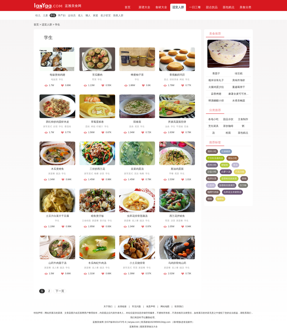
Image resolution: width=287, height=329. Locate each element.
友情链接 (122, 306)
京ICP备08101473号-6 (115, 322)
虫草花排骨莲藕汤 (137, 215)
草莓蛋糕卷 (97, 121)
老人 (80, 15)
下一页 (59, 291)
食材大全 (161, 7)
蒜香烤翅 (216, 93)
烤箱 (182, 79)
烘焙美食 (174, 79)
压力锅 (243, 185)
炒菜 (55, 126)
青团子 (216, 73)
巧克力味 (239, 171)
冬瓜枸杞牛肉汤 (97, 262)
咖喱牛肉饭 (213, 192)
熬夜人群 (118, 15)
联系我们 (179, 306)
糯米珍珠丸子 (216, 80)
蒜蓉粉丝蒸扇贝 (227, 185)
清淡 (136, 173)
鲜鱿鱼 (224, 165)
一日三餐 (195, 7)
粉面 (228, 132)
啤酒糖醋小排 (216, 100)
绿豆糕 (239, 73)
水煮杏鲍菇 (238, 100)
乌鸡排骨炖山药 (177, 262)
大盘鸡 (211, 185)
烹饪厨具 (213, 125)
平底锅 (179, 126)
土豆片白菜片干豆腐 (57, 215)
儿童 (45, 15)
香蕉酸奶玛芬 (177, 74)
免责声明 (150, 306)
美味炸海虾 (238, 80)
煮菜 (137, 126)
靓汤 (58, 173)
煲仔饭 (103, 220)
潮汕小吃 (232, 158)
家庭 (95, 15)
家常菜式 (47, 126)
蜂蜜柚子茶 (137, 74)
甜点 (166, 79)
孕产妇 (62, 15)
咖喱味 (220, 199)
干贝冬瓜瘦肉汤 (215, 158)
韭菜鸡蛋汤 (137, 168)
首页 (128, 7)
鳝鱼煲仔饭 (97, 215)
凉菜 (173, 220)
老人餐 (135, 220)
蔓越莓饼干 (238, 86)
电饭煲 (54, 79)
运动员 (72, 15)
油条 (167, 126)
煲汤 (235, 165)
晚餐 (96, 173)
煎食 (186, 126)
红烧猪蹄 (225, 151)
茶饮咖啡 (228, 125)
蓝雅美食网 (73, 6)
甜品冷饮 (228, 119)
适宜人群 (178, 7)
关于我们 (108, 306)
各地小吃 (213, 119)
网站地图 (165, 306)
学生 (52, 15)
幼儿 (37, 15)
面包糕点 (228, 7)
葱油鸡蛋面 (177, 168)
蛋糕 (87, 126)
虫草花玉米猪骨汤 (232, 192)
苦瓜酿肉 (97, 74)
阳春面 (137, 121)
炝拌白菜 (212, 178)
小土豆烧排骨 (137, 262)
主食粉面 (86, 220)
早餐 (171, 173)
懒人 (88, 15)
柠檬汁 (99, 126)
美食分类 (245, 7)
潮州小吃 (212, 151)
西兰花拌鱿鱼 (177, 215)
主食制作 (243, 119)
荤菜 (94, 79)
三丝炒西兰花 (97, 168)
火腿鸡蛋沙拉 (216, 86)
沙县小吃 (212, 171)
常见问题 (136, 306)
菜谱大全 (144, 7)
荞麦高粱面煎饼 (177, 121)
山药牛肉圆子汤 (57, 262)
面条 (131, 126)
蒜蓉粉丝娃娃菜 (229, 178)
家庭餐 (51, 173)
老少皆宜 (105, 15)
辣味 (210, 199)
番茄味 (67, 126)
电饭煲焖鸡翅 (57, 74)
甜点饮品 (212, 7)
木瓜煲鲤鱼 (57, 168)
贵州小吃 (212, 165)
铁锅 (244, 178)
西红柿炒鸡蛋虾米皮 (57, 121)
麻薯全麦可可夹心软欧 (241, 93)
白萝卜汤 (225, 171)
